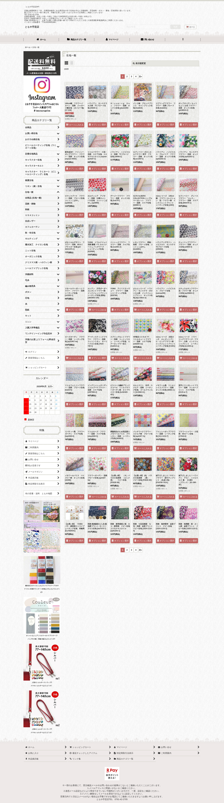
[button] (183, 40)
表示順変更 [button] (139, 63)
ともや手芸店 (32, 26)
